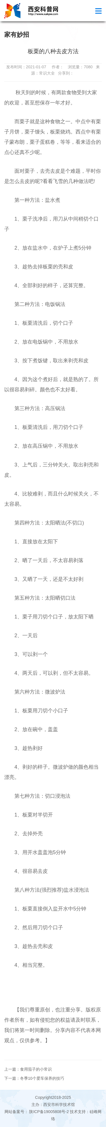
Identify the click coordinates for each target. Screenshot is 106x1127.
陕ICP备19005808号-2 (49, 1111)
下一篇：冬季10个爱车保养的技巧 (34, 1078)
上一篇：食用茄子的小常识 (28, 1069)
